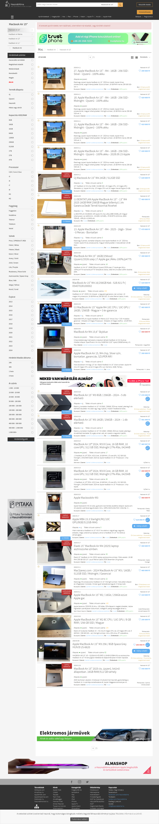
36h (21, 367)
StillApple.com (39, 766)
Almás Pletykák (58, 780)
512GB (21, 146)
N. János (147, 370)
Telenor (21, 220)
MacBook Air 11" (14, 43)
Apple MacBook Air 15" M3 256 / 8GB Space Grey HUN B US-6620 (100, 646)
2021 (21, 337)
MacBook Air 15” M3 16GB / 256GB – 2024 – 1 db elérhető (101, 421)
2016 (21, 315)
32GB (21, 129)
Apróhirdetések (43, 17)
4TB (21, 160)
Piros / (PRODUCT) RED (21, 241)
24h (21, 362)
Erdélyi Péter (148, 510)
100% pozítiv (123, 89)
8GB (21, 120)
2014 (21, 306)
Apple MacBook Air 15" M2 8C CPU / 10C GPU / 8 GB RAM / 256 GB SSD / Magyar (102, 621)
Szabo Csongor (147, 561)
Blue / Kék (21, 280)
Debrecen (77, 463)
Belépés (138, 17)
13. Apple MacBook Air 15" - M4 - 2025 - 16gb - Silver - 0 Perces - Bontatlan (103, 231)
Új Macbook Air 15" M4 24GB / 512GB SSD (97, 178)
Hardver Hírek (58, 777)
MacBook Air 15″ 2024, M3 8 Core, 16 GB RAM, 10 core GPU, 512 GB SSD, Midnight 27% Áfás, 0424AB (102, 446)
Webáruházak (21, 69)
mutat (108, 89)
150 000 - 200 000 (21, 410)
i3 (21, 176)
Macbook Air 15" (107, 5)
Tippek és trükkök (59, 782)
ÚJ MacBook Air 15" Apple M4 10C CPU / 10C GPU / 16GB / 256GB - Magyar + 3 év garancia (102, 309)
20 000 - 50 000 (21, 397)
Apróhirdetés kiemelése (94, 788)
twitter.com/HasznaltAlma (118, 775)
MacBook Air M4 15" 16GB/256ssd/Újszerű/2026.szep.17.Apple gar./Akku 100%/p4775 (102, 258)
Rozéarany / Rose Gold (21, 272)
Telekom (21, 224)
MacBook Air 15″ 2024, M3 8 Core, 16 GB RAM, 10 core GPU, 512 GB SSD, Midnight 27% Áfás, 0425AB (102, 473)
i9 (21, 190)
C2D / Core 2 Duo (21, 172)
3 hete (21, 376)
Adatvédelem (94, 771)
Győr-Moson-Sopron (80, 611)
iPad (69, 17)
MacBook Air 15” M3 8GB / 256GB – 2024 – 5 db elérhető (100, 397)
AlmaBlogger (57, 775)
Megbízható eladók (21, 64)
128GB (21, 138)
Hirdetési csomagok (97, 784)
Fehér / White (21, 245)
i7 (21, 185)
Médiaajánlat (94, 768)
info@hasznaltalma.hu (116, 782)
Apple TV (90, 17)
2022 (21, 341)
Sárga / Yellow (21, 285)
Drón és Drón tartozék (79, 787)
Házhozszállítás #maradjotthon (95, 811)
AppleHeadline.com (41, 773)
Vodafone (21, 215)
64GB (21, 133)
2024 (21, 350)
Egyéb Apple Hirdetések (76, 795)
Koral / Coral (21, 289)
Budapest (77, 89)
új (21, 94)
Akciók (98, 17)
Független (21, 211)
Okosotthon (76, 784)
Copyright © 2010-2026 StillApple (13, 818)
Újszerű (21, 99)
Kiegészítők (56, 17)
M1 (21, 194)
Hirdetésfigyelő (21, 439)
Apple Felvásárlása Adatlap (96, 797)
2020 (21, 333)
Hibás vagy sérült (21, 108)
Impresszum (94, 766)
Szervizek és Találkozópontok (96, 806)
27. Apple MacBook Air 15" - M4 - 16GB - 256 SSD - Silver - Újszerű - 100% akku (101, 72)
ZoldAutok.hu (39, 775)
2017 (21, 319)
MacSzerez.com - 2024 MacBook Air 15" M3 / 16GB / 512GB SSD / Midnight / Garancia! (102, 572)
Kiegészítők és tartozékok (77, 767)
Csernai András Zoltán (145, 684)
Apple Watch (76, 782)
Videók (55, 768)
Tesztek (55, 771)
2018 (21, 324)
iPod (73, 775)
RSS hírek (71, 818)
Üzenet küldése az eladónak (94, 89)
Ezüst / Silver (21, 254)
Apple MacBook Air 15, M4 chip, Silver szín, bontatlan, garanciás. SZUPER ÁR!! (97, 355)
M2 (21, 198)
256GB (21, 142)
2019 (21, 328)
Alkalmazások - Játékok (58, 785)
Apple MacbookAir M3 (86, 498)
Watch (83, 17)
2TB (21, 155)
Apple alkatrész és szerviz (78, 799)
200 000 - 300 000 (21, 415)
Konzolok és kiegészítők (76, 790)
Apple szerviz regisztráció (94, 792)
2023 (21, 346)
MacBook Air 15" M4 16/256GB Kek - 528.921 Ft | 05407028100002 (99, 284)
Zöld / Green (21, 263)
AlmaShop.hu (39, 768)
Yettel (21, 228)
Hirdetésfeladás (145, 12)
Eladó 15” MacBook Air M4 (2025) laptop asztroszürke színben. (96, 548)
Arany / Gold (21, 258)
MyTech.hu (147, 463)
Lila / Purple (21, 267)
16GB (21, 124)
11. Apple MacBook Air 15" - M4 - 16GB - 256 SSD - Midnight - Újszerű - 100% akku (101, 126)
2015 (21, 310)
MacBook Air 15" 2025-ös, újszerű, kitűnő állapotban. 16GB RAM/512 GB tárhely (97, 670)
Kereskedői (21, 73)
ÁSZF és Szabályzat (97, 775)
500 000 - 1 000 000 (21, 428)
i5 (21, 181)
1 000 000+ (21, 432)
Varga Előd (146, 345)
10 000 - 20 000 (21, 392)
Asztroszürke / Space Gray (21, 276)
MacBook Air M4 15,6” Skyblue (91, 332)
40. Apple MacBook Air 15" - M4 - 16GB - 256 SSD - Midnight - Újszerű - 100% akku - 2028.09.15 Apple (102, 153)
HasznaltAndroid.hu (41, 777)
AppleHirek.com (40, 771)
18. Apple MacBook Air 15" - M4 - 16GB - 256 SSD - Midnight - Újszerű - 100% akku (101, 99)
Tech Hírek (56, 773)
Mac (63, 17)
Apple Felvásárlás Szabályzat (96, 801)
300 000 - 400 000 (21, 419)
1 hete (21, 371)
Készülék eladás (145, 5)
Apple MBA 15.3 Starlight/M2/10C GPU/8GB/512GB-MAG (91, 521)
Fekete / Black (21, 249)
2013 (21, 302)
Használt (21, 103)
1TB (21, 151)
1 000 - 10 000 (21, 388)
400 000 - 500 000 (21, 423)
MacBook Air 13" (14, 39)
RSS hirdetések (85, 818)
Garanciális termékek (21, 60)
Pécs (75, 345)
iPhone (75, 17)
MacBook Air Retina (15, 34)
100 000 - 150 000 (21, 406)
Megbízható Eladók (97, 782)
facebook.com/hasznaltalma (119, 771)
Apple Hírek (107, 17)
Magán (21, 78)
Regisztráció (148, 17)
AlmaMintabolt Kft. (144, 611)
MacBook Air (17, 48)
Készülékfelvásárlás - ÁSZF (97, 778)
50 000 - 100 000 (21, 401)
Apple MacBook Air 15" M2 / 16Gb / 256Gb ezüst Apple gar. (100, 597)
